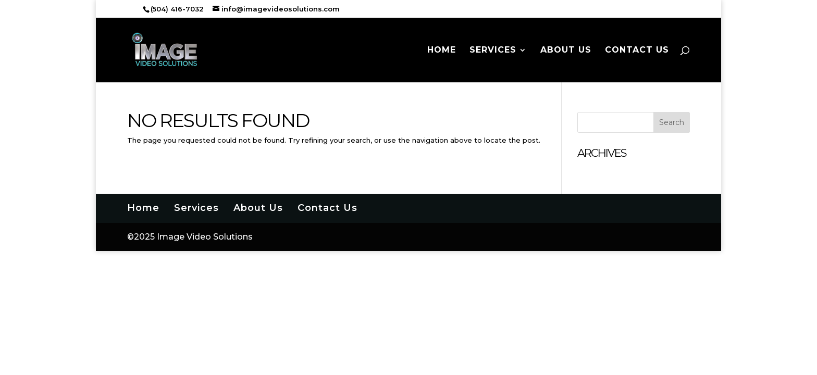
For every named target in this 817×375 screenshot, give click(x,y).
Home (441, 50)
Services (492, 50)
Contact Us (637, 50)
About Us (565, 50)
